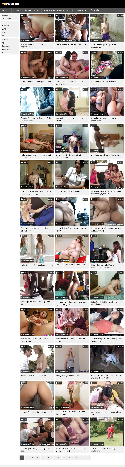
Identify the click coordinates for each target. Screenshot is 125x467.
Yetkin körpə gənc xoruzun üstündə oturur (70, 340)
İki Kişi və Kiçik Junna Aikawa (68, 375)
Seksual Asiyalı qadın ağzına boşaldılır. (72, 265)
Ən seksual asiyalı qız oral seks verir (105, 155)
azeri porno (26, 10)
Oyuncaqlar (6, 46)
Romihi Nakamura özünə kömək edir (71, 45)
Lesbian (4, 29)
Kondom (5, 39)
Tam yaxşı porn (81, 10)
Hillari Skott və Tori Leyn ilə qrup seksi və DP (71, 229)
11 (76, 457)
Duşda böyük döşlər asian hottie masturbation (104, 303)
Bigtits (4, 43)
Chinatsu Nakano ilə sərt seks (68, 191)
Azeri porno (6, 53)
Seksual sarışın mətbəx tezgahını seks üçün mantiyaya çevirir (106, 192)
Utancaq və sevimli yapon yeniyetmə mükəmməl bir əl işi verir (106, 229)
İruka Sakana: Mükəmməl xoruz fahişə (37, 265)
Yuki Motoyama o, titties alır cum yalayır (69, 119)
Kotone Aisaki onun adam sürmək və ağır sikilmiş (36, 156)
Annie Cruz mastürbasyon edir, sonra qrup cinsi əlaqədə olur (106, 376)
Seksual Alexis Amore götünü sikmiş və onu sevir (105, 119)
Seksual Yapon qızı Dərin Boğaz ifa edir (37, 412)
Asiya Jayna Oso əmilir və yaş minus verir (106, 413)
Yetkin (4, 32)
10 (70, 457)
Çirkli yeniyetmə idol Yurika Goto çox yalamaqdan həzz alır (36, 192)
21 (82, 457)
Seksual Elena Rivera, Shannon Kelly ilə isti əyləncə (36, 119)
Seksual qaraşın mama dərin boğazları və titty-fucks (106, 340)
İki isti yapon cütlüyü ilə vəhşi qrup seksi (35, 449)
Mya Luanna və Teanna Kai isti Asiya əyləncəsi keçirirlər (71, 303)
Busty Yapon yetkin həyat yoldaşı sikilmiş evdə (34, 229)
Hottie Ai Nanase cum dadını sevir (104, 81)
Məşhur (37, 10)
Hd (3, 22)
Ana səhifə (5, 10)
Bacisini (70, 10)
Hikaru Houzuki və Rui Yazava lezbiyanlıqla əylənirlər (103, 266)
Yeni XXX (16, 10)
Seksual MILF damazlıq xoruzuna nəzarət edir (34, 339)
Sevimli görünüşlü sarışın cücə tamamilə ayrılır (103, 46)
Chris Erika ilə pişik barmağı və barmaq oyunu (68, 156)
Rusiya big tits (6, 49)
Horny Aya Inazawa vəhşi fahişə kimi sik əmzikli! (71, 83)
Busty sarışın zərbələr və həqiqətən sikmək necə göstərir (70, 449)
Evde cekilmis (6, 19)
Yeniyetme (5, 26)
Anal (3, 36)
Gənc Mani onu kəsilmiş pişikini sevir (36, 82)
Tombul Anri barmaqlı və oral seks (35, 375)
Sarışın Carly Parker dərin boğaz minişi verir (104, 449)
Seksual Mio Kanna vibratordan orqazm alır (33, 45)
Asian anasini (6, 15)
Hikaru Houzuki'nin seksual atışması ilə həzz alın (70, 413)
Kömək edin (94, 10)
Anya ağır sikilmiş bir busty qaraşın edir (35, 303)
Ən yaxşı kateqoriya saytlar (53, 10)
